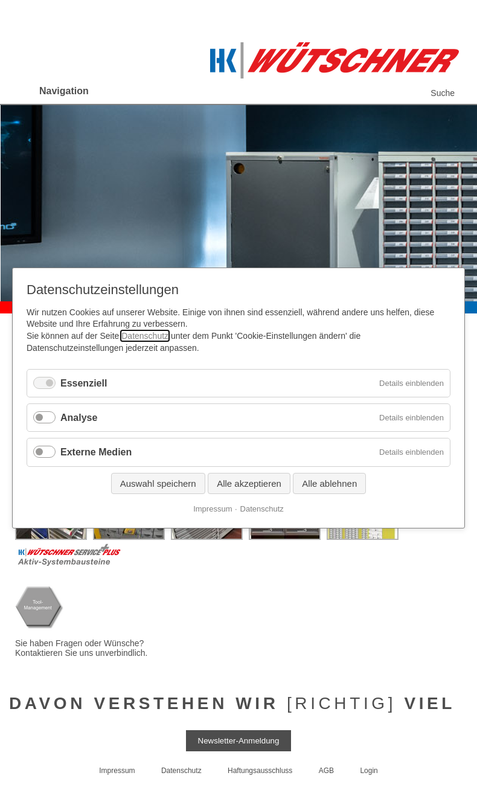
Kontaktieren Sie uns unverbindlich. (81, 653)
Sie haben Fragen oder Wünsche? (80, 643)
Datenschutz (144, 336)
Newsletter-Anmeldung (239, 740)
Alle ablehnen (329, 483)
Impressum (212, 508)
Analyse (78, 417)
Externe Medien (96, 453)
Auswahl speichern (158, 483)
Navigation (64, 91)
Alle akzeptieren (249, 483)
